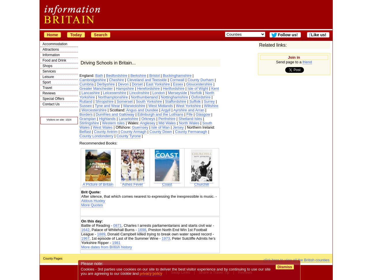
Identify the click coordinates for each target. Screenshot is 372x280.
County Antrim (106, 131)
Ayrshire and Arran (188, 110)
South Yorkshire (149, 101)
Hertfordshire (174, 88)
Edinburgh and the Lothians (160, 114)
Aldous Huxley (93, 201)
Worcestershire (94, 110)
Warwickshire (134, 106)
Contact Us (51, 104)
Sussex (86, 106)
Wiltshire (211, 106)
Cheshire (116, 80)
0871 (117, 225)
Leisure (48, 77)
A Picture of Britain (97, 182)
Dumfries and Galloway (115, 114)
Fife (189, 114)
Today (76, 35)
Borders (86, 114)
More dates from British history (106, 247)
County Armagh (133, 131)
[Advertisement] (149, 212)
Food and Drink (54, 60)
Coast (167, 182)
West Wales (103, 127)
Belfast (85, 131)
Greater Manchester (96, 88)
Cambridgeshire (93, 80)
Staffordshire (175, 101)
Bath (99, 75)
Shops (47, 66)
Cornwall (177, 80)
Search (101, 35)
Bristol (154, 75)
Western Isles (113, 123)
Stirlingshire (89, 123)
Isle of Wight (197, 88)
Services (49, 71)
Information (51, 55)
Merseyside (177, 93)
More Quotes (92, 205)
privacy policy (151, 273)
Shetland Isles (190, 119)
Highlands (107, 119)
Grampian (88, 119)
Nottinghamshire (174, 97)
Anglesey (147, 123)
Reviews (49, 93)
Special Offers (53, 99)
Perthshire (166, 119)
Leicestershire (114, 93)
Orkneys (148, 119)
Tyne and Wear (107, 106)
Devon (123, 84)
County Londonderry (97, 136)
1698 (142, 230)
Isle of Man (160, 127)
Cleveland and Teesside (147, 80)
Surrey (209, 101)
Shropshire (104, 101)
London (158, 93)
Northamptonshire (113, 97)
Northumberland (144, 97)
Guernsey (140, 127)
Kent (215, 88)
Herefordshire (148, 88)
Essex (178, 84)
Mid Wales (167, 123)
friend (307, 62)
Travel (47, 88)
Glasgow (203, 114)
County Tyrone (129, 136)
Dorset (137, 84)
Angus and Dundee (142, 110)
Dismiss (284, 267)
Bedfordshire (116, 75)
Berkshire (138, 75)
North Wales (189, 123)
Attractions (51, 49)
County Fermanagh (191, 131)
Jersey (178, 127)
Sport (47, 82)
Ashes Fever (132, 182)
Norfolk (196, 93)
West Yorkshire (188, 106)
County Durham (200, 80)
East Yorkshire (158, 84)
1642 (85, 230)
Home (52, 35)
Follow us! (288, 35)
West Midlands (160, 106)
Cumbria (87, 84)
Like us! (318, 35)
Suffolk (195, 101)
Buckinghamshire (177, 75)
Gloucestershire (199, 84)
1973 (165, 238)
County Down (160, 131)
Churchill (201, 182)
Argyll (166, 110)
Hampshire (125, 88)
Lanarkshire (128, 119)
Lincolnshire (139, 93)
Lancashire (91, 93)
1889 (101, 234)
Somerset (125, 101)
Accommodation (55, 44)
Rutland (86, 101)
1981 (116, 243)
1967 (85, 238)
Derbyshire (106, 84)
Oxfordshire (201, 97)
